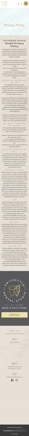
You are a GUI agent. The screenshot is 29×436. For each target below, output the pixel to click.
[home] (5, 3)
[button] (26, 3)
